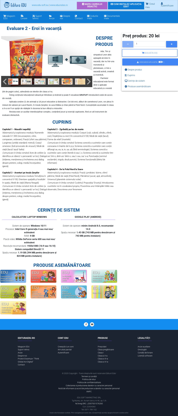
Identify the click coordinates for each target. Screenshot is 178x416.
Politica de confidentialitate (89, 382)
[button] (4, 81)
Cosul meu (150, 6)
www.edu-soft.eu (40, 5)
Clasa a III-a (103, 359)
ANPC (89, 391)
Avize (20, 353)
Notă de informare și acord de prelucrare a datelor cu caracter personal (89, 388)
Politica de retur (89, 379)
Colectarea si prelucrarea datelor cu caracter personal (89, 385)
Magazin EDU (23, 347)
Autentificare (63, 353)
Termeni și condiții (89, 376)
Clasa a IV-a (103, 362)
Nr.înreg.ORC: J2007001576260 (89, 403)
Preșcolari (102, 347)
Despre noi (22, 356)
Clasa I (101, 353)
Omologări (142, 349)
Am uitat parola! (65, 349)
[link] (92, 5)
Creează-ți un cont (66, 347)
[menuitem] (40, 5)
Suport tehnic (23, 349)
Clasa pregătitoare (106, 349)
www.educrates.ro (59, 5)
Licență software (145, 356)
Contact (21, 365)
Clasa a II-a (102, 356)
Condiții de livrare (145, 353)
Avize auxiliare (144, 347)
